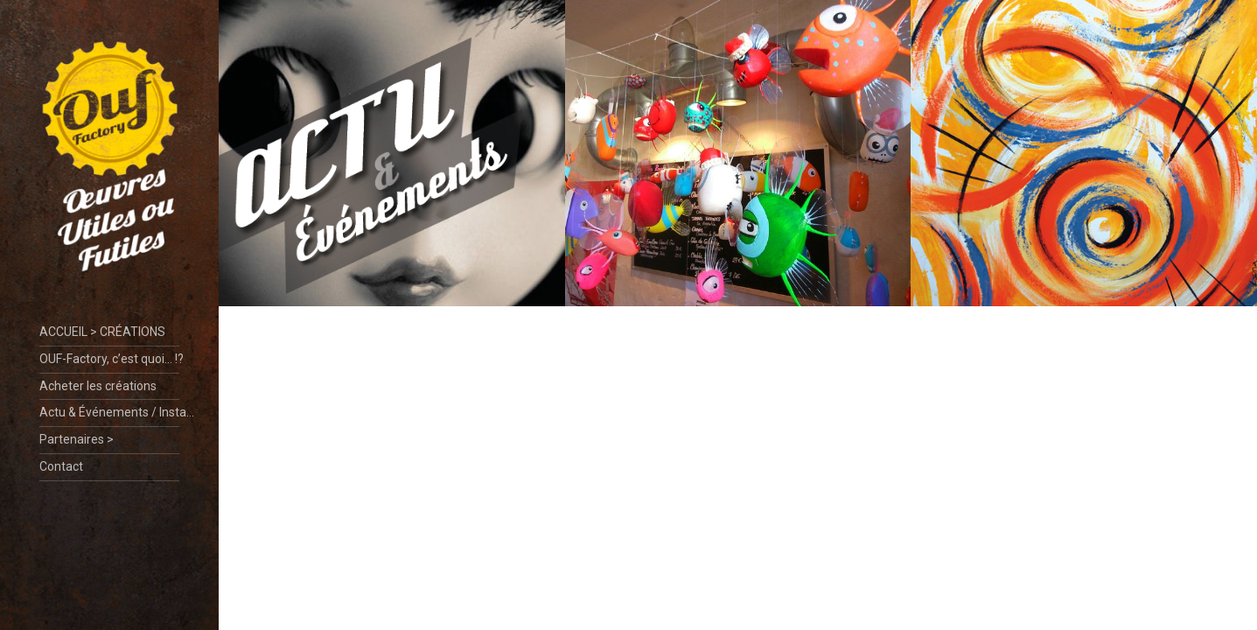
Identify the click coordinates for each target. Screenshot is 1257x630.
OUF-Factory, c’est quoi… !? (109, 359)
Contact (61, 466)
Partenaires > (76, 439)
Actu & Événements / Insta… (109, 412)
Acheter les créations (98, 386)
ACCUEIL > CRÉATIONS (102, 332)
